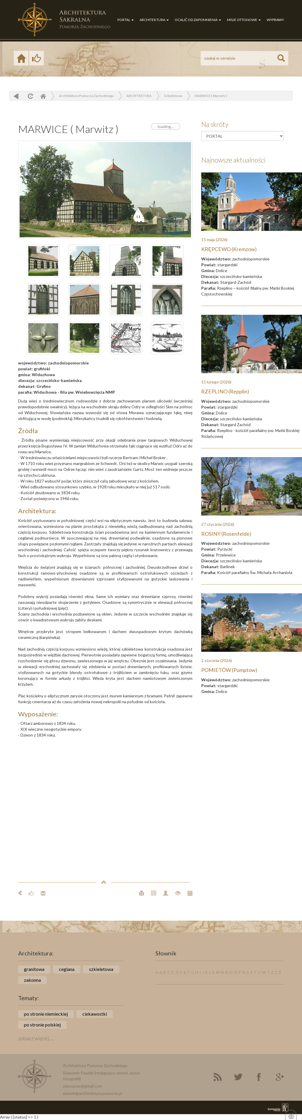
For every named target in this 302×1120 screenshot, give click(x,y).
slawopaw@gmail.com (82, 1085)
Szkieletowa (173, 96)
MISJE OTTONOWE (244, 20)
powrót (16, 96)
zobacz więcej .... (36, 1038)
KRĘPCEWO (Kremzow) (229, 249)
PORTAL (125, 20)
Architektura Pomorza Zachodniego (86, 96)
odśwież (30, 96)
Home (42, 96)
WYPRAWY (275, 20)
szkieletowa (101, 969)
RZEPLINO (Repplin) (225, 391)
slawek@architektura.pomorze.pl (92, 1093)
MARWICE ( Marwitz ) (211, 96)
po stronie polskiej (42, 1024)
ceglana (66, 969)
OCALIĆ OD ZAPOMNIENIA (198, 20)
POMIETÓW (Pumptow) (229, 670)
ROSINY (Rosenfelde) (226, 533)
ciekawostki (94, 1014)
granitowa (34, 969)
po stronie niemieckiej (46, 1014)
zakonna (32, 980)
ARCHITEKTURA (154, 20)
